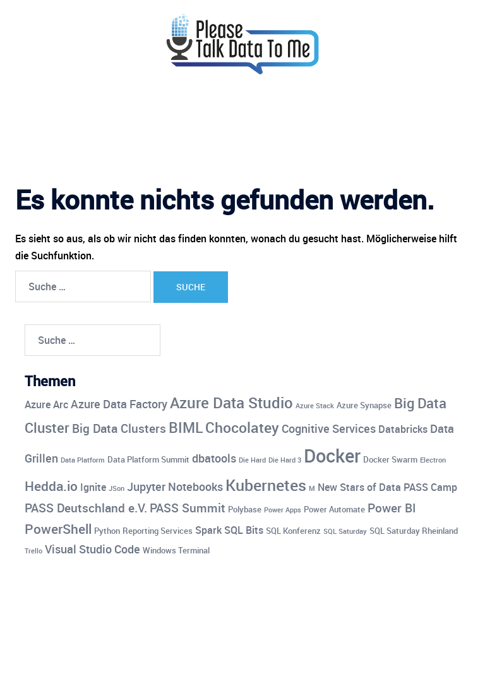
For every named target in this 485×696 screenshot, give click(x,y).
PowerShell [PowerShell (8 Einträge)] (58, 529)
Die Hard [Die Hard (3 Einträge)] (252, 460)
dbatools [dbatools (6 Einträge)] (214, 458)
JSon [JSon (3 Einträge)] (116, 488)
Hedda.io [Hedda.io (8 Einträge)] (51, 486)
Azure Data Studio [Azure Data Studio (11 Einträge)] (231, 402)
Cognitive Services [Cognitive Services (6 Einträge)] (329, 428)
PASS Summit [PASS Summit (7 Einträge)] (187, 508)
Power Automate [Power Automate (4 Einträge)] (334, 509)
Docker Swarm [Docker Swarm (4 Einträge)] (390, 459)
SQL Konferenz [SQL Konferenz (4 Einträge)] (293, 530)
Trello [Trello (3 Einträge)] (33, 550)
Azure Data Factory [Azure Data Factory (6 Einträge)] (119, 403)
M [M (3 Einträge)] (312, 488)
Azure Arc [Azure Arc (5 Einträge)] (46, 404)
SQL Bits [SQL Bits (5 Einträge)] (243, 530)
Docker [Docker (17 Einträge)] (332, 455)
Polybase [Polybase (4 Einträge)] (244, 509)
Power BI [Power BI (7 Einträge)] (392, 508)
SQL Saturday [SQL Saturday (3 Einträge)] (345, 531)
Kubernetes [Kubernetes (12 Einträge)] (265, 484)
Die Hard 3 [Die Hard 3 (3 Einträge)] (284, 460)
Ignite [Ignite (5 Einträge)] (93, 487)
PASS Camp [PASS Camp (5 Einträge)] (430, 487)
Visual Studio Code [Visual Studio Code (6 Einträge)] (92, 549)
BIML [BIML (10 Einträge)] (186, 427)
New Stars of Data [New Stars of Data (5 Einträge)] (359, 487)
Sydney (274, 674)
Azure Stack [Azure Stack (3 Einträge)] (315, 405)
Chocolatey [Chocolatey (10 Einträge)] (242, 427)
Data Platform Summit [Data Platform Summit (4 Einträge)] (148, 459)
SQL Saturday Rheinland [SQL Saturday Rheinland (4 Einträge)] (413, 530)
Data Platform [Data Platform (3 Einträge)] (83, 460)
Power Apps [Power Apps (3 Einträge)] (282, 509)
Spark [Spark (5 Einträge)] (208, 530)
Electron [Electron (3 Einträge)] (433, 460)
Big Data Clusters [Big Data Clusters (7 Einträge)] (119, 428)
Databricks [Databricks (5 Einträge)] (403, 429)
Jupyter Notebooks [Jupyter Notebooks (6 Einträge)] (175, 486)
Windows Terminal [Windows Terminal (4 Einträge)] (176, 550)
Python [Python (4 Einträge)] (107, 530)
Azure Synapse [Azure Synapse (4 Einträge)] (364, 405)
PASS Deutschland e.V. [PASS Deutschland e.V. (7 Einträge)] (86, 508)
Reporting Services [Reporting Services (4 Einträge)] (158, 530)
